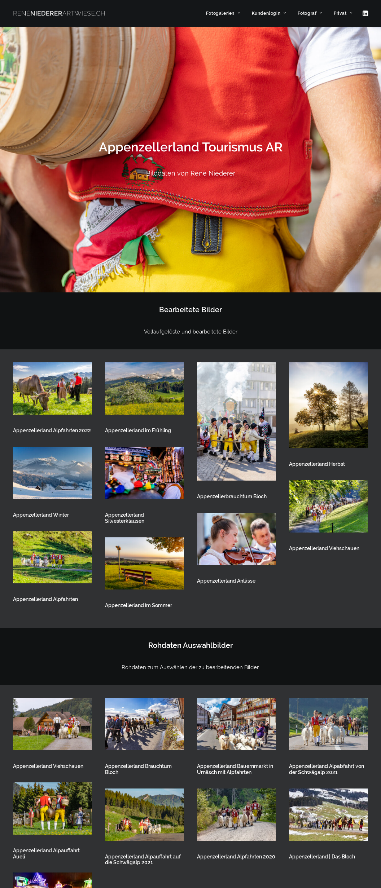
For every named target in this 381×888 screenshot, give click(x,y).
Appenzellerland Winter (41, 327)
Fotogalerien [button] (223, 13)
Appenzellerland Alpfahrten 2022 (52, 242)
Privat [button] (343, 13)
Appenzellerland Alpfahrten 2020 (236, 668)
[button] (365, 13)
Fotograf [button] (310, 13)
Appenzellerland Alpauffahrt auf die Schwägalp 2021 (143, 671)
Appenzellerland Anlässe (226, 393)
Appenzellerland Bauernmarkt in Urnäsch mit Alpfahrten (235, 581)
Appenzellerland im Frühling (138, 242)
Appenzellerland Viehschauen (324, 360)
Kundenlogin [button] (269, 13)
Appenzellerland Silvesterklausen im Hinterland (49, 755)
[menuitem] (223, 13)
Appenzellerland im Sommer (138, 417)
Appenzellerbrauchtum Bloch (232, 308)
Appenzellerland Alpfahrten (45, 411)
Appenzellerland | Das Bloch (322, 668)
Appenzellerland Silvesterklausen (124, 330)
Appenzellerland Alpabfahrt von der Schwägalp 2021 (326, 581)
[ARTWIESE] (59, 13)
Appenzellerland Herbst (317, 276)
